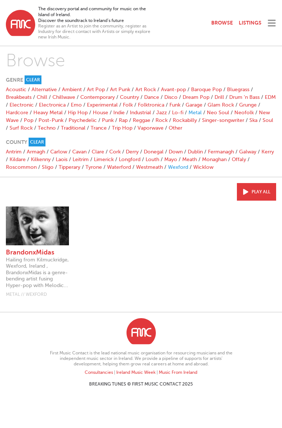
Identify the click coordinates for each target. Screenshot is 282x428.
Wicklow (203, 167)
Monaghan (214, 159)
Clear (33, 79)
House (100, 112)
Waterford (119, 167)
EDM (270, 97)
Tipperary (69, 167)
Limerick (104, 159)
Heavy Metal (48, 112)
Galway (247, 152)
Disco (170, 97)
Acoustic (16, 89)
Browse (222, 23)
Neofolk (244, 112)
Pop (28, 120)
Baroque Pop (206, 89)
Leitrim (81, 159)
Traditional (73, 128)
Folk (128, 105)
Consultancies (99, 372)
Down (176, 152)
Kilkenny (41, 159)
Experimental (102, 105)
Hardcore (17, 112)
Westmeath (149, 167)
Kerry (267, 152)
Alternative (44, 89)
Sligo (48, 167)
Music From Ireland (178, 372)
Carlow (58, 152)
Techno (47, 128)
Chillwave (63, 97)
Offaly (239, 159)
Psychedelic (83, 120)
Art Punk (120, 89)
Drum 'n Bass (244, 97)
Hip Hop (78, 112)
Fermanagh (221, 152)
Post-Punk (51, 120)
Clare (98, 152)
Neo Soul (218, 112)
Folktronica (151, 105)
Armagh (36, 152)
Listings (250, 23)
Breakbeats (19, 97)
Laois (61, 159)
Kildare (18, 159)
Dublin (195, 152)
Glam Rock (221, 105)
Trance (99, 128)
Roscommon (21, 167)
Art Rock (145, 89)
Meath (189, 159)
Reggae (141, 120)
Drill (219, 97)
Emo (76, 105)
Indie (119, 112)
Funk (174, 105)
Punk (108, 120)
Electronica (52, 105)
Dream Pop (196, 97)
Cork (115, 152)
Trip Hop (122, 128)
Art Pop (96, 89)
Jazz (161, 112)
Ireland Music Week (135, 372)
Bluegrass (238, 89)
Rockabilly (185, 120)
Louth (152, 159)
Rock (161, 120)
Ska (253, 120)
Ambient (72, 89)
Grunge (248, 105)
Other (175, 128)
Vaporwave (151, 128)
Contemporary (97, 97)
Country (129, 97)
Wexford (178, 167)
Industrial (140, 112)
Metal (195, 112)
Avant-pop (173, 89)
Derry (132, 152)
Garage (194, 105)
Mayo (170, 159)
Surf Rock (21, 128)
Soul (268, 120)
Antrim (14, 152)
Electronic (22, 105)
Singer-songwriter (223, 120)
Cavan (79, 152)
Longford (129, 159)
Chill (42, 97)
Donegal (154, 152)
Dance (151, 97)
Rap (123, 120)
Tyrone (93, 167)
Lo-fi (177, 112)
